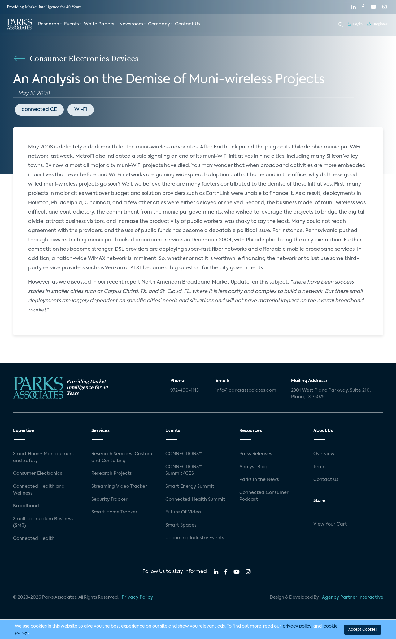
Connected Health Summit (195, 499)
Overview (323, 454)
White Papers (99, 24)
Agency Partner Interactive (352, 597)
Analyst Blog (253, 467)
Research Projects (111, 473)
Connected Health (33, 538)
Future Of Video (183, 512)
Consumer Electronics (37, 473)
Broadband (26, 506)
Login (355, 23)
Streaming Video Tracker (119, 486)
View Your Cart (330, 524)
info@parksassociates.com (245, 390)
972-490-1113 (184, 390)
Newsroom (131, 24)
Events (71, 24)
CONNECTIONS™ (183, 454)
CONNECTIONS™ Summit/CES (183, 470)
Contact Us (187, 24)
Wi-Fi (80, 109)
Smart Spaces (181, 525)
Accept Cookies (362, 629)
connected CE (39, 109)
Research (48, 24)
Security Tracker (109, 499)
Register (377, 23)
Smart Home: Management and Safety (43, 457)
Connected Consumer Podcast (264, 496)
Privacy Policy (137, 597)
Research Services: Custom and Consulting (121, 457)
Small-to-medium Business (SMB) (43, 522)
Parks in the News (259, 480)
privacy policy (297, 626)
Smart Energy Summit (189, 486)
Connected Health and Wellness (39, 490)
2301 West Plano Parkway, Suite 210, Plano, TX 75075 (331, 393)
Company (159, 24)
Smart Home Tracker (114, 512)
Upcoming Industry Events (194, 538)
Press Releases (255, 454)
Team (319, 467)
